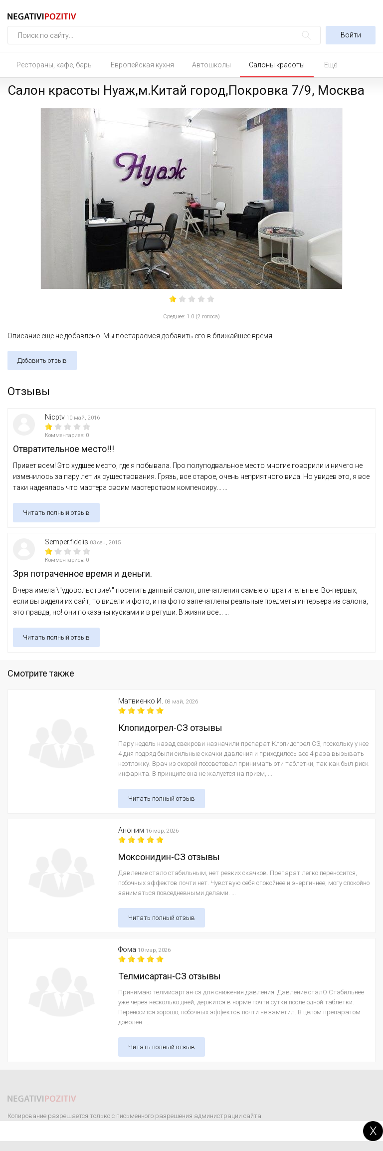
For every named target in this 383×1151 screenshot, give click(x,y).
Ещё (330, 65)
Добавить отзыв (42, 360)
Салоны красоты (277, 65)
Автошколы (211, 65)
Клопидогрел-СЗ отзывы (170, 727)
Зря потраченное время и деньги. (82, 573)
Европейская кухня (142, 65)
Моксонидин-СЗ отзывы (169, 857)
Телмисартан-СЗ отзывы (169, 976)
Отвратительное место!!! (63, 449)
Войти (351, 35)
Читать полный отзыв (56, 512)
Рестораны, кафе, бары (54, 65)
